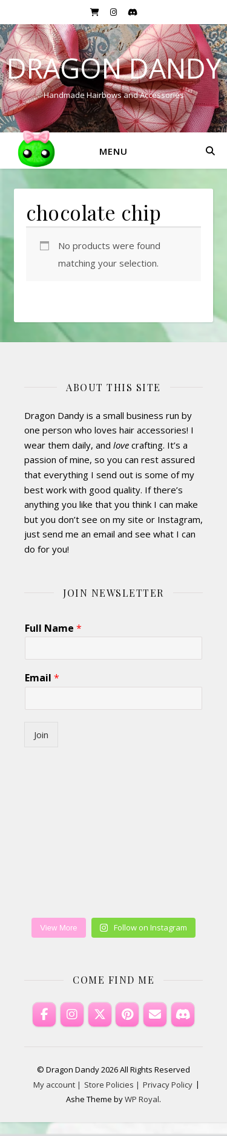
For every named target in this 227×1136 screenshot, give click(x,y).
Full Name (53, 628)
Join (41, 735)
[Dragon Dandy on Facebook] (44, 1014)
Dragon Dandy (114, 68)
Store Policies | (112, 1084)
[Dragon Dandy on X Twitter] (100, 1014)
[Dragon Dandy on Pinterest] (127, 1014)
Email (42, 678)
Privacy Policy (167, 1084)
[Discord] (183, 1014)
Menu (113, 151)
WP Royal (142, 1099)
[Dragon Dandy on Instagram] (72, 1014)
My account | (57, 1084)
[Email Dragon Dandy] (155, 1014)
